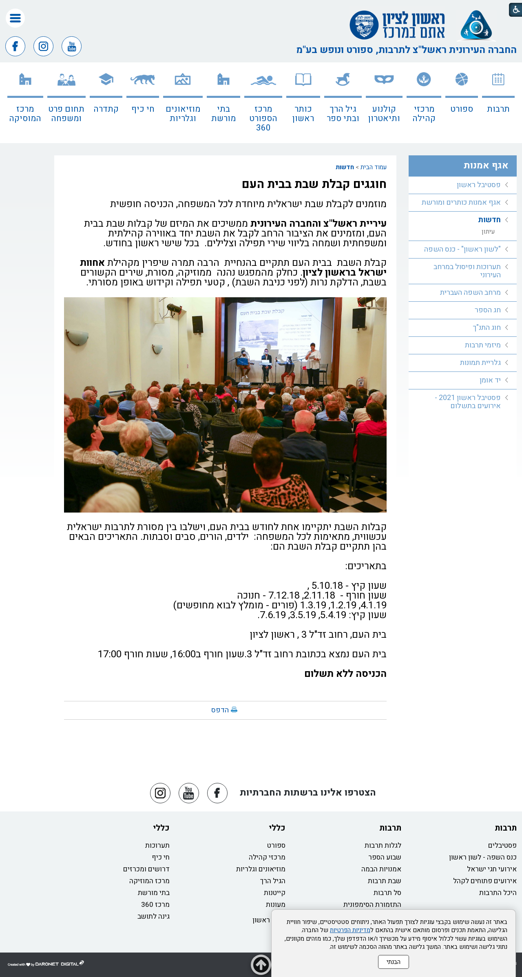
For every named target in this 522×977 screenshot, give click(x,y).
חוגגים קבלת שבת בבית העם (314, 184)
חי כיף (143, 109)
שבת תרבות (384, 881)
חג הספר (488, 310)
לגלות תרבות (383, 845)
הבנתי (393, 961)
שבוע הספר (384, 857)
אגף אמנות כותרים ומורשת (461, 202)
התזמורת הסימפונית (372, 905)
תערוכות (157, 845)
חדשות (345, 167)
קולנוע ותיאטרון (384, 114)
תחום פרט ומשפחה (66, 114)
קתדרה (106, 109)
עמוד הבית (374, 167)
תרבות (498, 109)
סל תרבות (387, 893)
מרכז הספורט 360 (263, 118)
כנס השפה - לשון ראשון (483, 857)
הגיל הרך (272, 881)
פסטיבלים (502, 845)
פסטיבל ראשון (479, 184)
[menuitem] (498, 103)
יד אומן (490, 380)
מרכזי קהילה (424, 114)
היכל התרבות (498, 893)
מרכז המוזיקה (149, 881)
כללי (277, 828)
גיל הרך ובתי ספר (343, 114)
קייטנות (274, 893)
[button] (15, 18)
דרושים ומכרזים (146, 869)
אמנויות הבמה (381, 869)
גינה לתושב (153, 916)
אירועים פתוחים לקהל (485, 881)
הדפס (220, 710)
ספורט (461, 109)
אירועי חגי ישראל (492, 869)
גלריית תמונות (480, 362)
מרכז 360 (155, 905)
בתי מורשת (223, 114)
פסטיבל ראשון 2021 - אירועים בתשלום (468, 401)
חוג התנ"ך (487, 327)
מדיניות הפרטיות (350, 930)
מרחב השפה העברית (470, 292)
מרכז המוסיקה (25, 114)
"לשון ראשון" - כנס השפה (462, 249)
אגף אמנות (486, 165)
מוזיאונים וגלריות (183, 114)
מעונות (275, 905)
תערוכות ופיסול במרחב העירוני (467, 271)
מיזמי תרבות (483, 345)
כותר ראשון (303, 114)
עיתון (488, 232)
